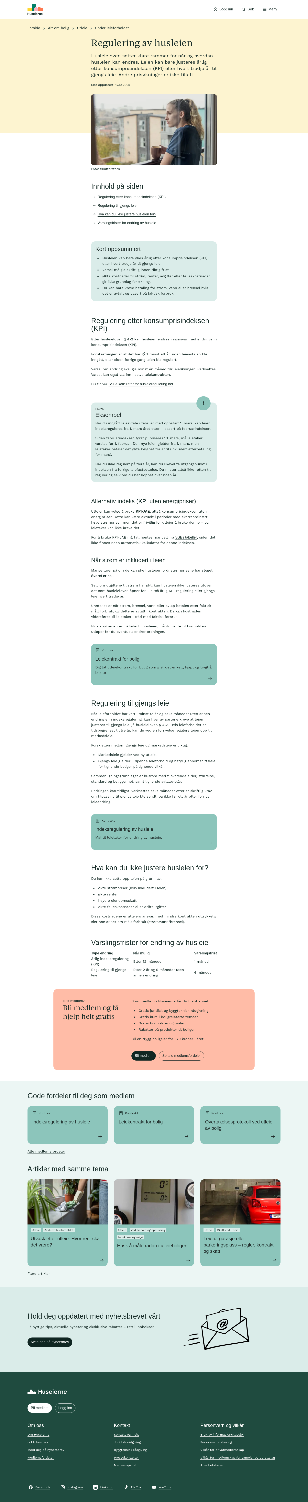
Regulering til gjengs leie (117, 206)
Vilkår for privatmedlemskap (222, 1450)
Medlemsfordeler (41, 1457)
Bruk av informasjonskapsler (222, 1434)
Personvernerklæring (216, 1442)
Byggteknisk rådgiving (130, 1450)
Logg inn (65, 1408)
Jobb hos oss (38, 1442)
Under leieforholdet (112, 28)
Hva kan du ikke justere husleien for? (127, 214)
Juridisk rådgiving (127, 1442)
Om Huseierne (38, 1434)
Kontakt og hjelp (126, 1434)
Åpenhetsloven (211, 1465)
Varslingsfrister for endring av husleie (127, 223)
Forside (34, 28)
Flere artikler (39, 1273)
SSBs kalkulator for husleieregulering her (140, 384)
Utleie (82, 28)
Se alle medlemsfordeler (181, 1056)
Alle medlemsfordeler (46, 1151)
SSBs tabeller (186, 537)
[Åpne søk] (247, 9)
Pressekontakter (126, 1457)
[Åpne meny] (269, 9)
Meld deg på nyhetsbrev (50, 1342)
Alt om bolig (58, 28)
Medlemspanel (125, 1465)
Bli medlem (143, 1056)
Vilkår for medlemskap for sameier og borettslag (237, 1457)
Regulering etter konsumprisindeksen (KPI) (132, 197)
